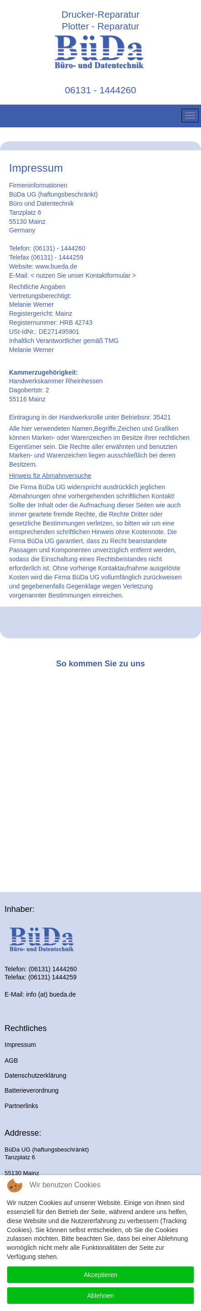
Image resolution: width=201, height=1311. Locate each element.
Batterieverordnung (32, 1090)
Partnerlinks (21, 1105)
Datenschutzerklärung (35, 1075)
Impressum (20, 1044)
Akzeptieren (101, 1274)
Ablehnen (100, 1295)
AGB (11, 1060)
